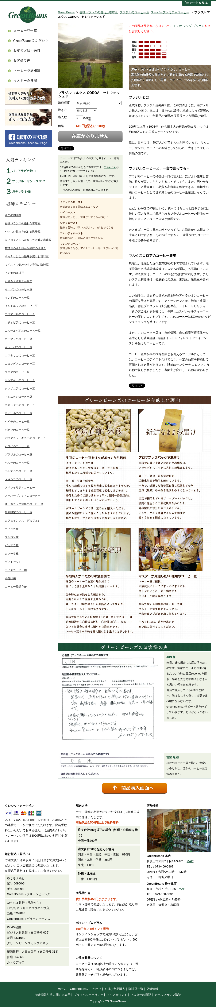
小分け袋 (10, 578)
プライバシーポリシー (88, 994)
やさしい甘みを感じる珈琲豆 (22, 231)
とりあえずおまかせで (18, 281)
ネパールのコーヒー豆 (18, 413)
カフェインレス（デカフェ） (22, 520)
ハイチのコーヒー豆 (17, 421)
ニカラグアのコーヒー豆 (20, 405)
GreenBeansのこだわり (85, 988)
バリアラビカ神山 (24, 170)
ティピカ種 (12, 528)
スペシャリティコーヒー (20, 487)
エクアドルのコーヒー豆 (20, 314)
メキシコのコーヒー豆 (18, 479)
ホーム (62, 988)
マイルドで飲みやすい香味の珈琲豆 (27, 264)
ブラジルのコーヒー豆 (134, 12)
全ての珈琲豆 (13, 215)
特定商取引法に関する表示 (52, 994)
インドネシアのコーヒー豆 (21, 306)
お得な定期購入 (114, 988)
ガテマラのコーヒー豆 (18, 339)
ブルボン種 (12, 537)
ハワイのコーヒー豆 (17, 446)
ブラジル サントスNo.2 (28, 181)
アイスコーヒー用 (16, 570)
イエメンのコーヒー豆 (18, 289)
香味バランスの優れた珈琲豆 (99, 12)
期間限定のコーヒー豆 (18, 512)
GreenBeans (66, 12)
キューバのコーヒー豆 (18, 347)
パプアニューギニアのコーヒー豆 (25, 438)
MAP (190, 861)
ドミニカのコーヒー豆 (18, 396)
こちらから (110, 167)
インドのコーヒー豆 (17, 297)
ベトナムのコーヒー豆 (18, 471)
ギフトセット (13, 561)
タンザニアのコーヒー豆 (20, 388)
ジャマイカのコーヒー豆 (20, 380)
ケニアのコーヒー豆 (17, 372)
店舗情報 (152, 988)
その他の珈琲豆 (14, 273)
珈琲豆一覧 (135, 988)
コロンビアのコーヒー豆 (20, 363)
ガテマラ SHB (21, 191)
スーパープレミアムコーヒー (170, 12)
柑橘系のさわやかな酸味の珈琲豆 (25, 248)
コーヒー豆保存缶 (16, 586)
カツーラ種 (12, 553)
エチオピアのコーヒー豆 (20, 322)
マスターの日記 (140, 994)
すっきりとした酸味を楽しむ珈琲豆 (27, 256)
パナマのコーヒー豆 (17, 429)
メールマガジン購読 (167, 994)
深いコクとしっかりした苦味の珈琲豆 (28, 239)
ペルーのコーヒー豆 (17, 462)
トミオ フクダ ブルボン (188, 26)
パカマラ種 (12, 545)
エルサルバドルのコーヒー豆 (22, 330)
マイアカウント (117, 994)
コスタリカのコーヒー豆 (20, 355)
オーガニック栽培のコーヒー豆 (24, 504)
